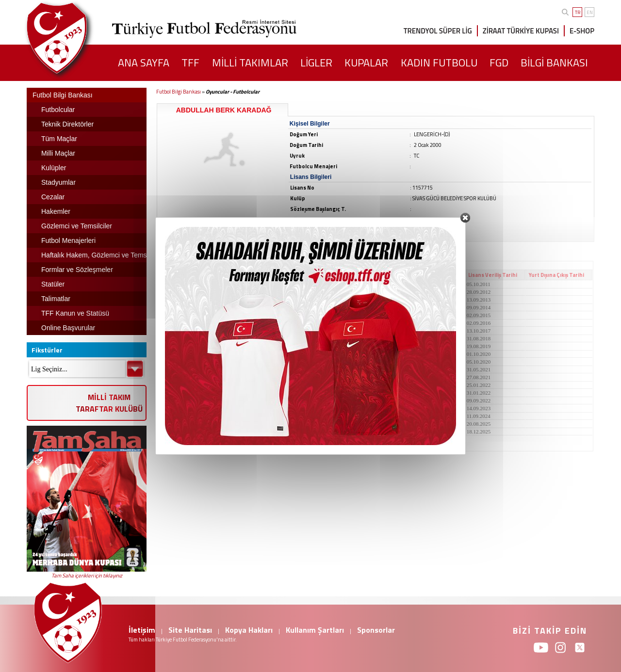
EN (590, 12)
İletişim (142, 630)
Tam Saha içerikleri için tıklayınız (86, 575)
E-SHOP (582, 30)
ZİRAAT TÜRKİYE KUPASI (521, 30)
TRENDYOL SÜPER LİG (438, 30)
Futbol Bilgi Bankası (178, 92)
